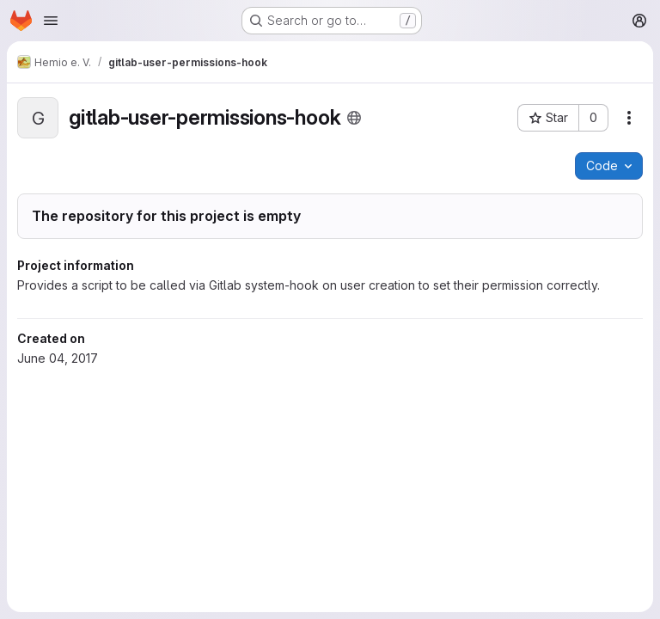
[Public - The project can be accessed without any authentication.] (354, 118)
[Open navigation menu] (50, 20)
